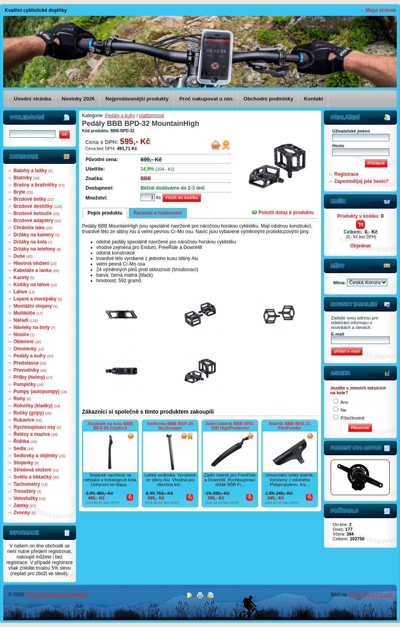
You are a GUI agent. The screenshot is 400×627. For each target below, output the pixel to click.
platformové (151, 115)
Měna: (340, 282)
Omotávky (28, 349)
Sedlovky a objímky (39, 455)
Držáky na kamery (36, 235)
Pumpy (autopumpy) (40, 391)
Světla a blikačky (36, 477)
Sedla (23, 448)
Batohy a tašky (33, 170)
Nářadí (25, 320)
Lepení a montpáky (37, 299)
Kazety (23, 277)
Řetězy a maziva (35, 434)
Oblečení (27, 341)
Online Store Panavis (370, 594)
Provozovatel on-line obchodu (56, 594)
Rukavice (27, 420)
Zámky (24, 505)
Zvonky (24, 512)
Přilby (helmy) (32, 377)
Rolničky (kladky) (36, 405)
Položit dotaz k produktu (283, 212)
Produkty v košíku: (360, 216)
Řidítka (25, 441)
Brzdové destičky (37, 206)
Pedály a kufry (33, 356)
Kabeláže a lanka (36, 270)
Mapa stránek (381, 10)
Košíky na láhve (35, 284)
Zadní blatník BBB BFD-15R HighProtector (229, 425)
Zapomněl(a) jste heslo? (361, 181)
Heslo (338, 145)
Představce (29, 363)
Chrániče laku (32, 227)
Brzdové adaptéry (37, 220)
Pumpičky (28, 384)
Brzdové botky (33, 199)
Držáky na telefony (37, 249)
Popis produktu (105, 213)
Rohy (22, 398)
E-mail (337, 334)
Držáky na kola (32, 242)
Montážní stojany (35, 306)
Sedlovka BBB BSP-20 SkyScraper (170, 425)
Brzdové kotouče (36, 213)
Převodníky (30, 370)
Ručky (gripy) (32, 413)
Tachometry (30, 484)
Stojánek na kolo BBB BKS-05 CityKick (110, 425)
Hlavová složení (35, 263)
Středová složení (36, 470)
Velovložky (29, 498)
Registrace (346, 174)
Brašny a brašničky (39, 185)
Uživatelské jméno (351, 131)
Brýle (23, 192)
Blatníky (26, 177)
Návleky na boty (34, 327)
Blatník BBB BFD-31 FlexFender (289, 425)
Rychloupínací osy (37, 427)
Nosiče (23, 334)
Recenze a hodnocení (157, 213)
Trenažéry (27, 491)
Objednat (360, 246)
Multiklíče (28, 313)
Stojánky (26, 463)
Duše (22, 256)
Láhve (24, 291)
